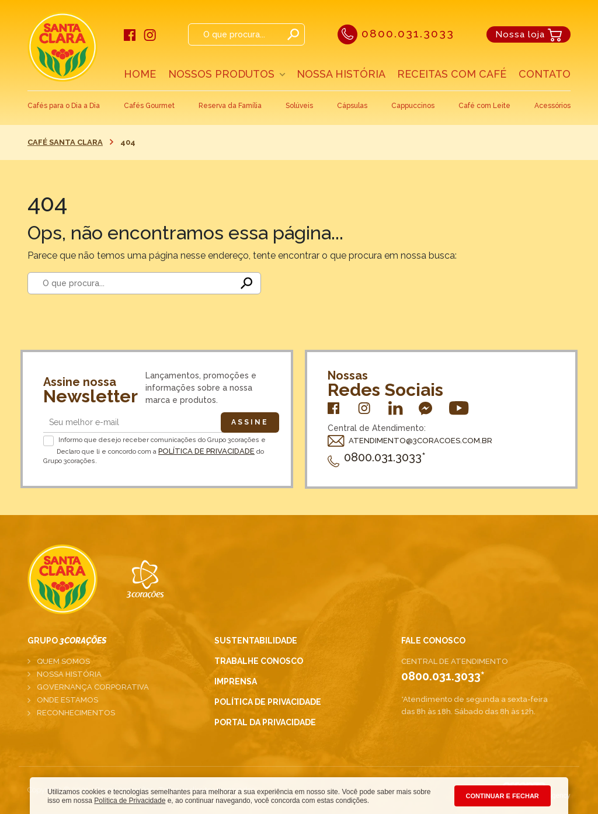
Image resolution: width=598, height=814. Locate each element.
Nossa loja (528, 34)
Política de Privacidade (206, 451)
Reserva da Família (230, 106)
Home (140, 74)
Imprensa (235, 681)
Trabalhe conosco (258, 661)
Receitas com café (451, 74)
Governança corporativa (93, 687)
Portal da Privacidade (265, 722)
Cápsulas (352, 106)
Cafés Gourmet (149, 106)
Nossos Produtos (221, 74)
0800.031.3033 (396, 33)
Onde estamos (67, 699)
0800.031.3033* (377, 457)
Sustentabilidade (255, 640)
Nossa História (341, 74)
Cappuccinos (412, 106)
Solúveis (299, 106)
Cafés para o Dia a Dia (63, 106)
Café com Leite (484, 106)
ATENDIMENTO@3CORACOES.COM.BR (410, 440)
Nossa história (69, 674)
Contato (545, 74)
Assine (250, 422)
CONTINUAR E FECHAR (502, 795)
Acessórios (552, 106)
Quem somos (63, 661)
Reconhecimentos (76, 712)
